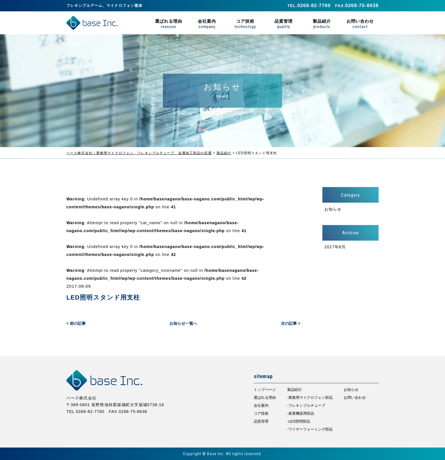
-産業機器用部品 (300, 413)
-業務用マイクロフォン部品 (310, 397)
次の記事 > (290, 323)
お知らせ (332, 209)
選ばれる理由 (168, 24)
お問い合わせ (360, 24)
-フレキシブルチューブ (306, 405)
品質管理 (283, 24)
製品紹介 (321, 24)
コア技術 (245, 24)
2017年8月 (335, 247)
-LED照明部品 (298, 421)
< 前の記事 (76, 323)
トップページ (265, 389)
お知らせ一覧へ (183, 323)
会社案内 (206, 24)
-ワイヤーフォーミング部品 (310, 429)
